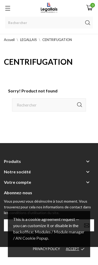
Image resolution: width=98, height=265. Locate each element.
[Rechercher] (49, 22)
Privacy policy (46, 249)
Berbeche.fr (49, 259)
